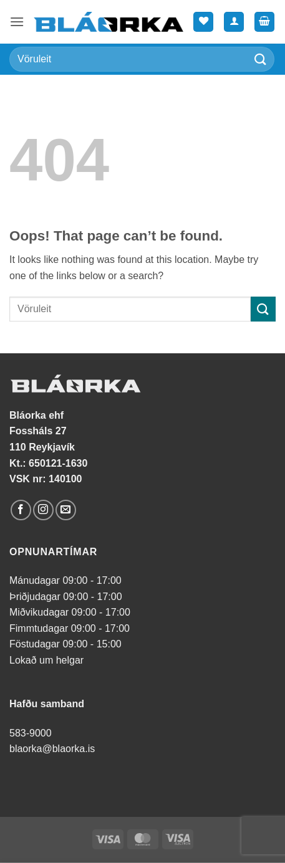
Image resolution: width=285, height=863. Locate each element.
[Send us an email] (66, 510)
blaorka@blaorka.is (52, 748)
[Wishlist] (203, 22)
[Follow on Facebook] (21, 510)
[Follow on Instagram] (43, 510)
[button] (16, 21)
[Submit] (260, 59)
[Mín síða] (234, 22)
